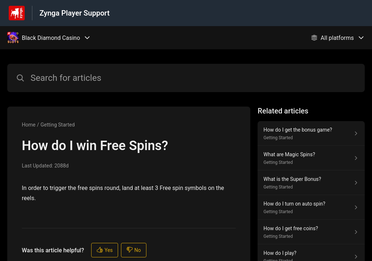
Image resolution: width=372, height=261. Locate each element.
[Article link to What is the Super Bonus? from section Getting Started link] (311, 182)
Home (29, 125)
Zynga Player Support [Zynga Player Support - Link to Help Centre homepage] (75, 13)
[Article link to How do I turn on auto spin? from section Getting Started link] (311, 207)
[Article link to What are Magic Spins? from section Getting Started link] (311, 158)
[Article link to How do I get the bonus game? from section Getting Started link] (311, 133)
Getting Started (57, 125)
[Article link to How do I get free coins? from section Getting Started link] (311, 232)
